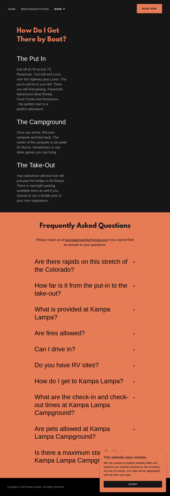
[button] (59, 9)
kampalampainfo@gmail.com (86, 240)
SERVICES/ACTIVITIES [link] (35, 9)
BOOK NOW (149, 8)
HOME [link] (12, 9)
